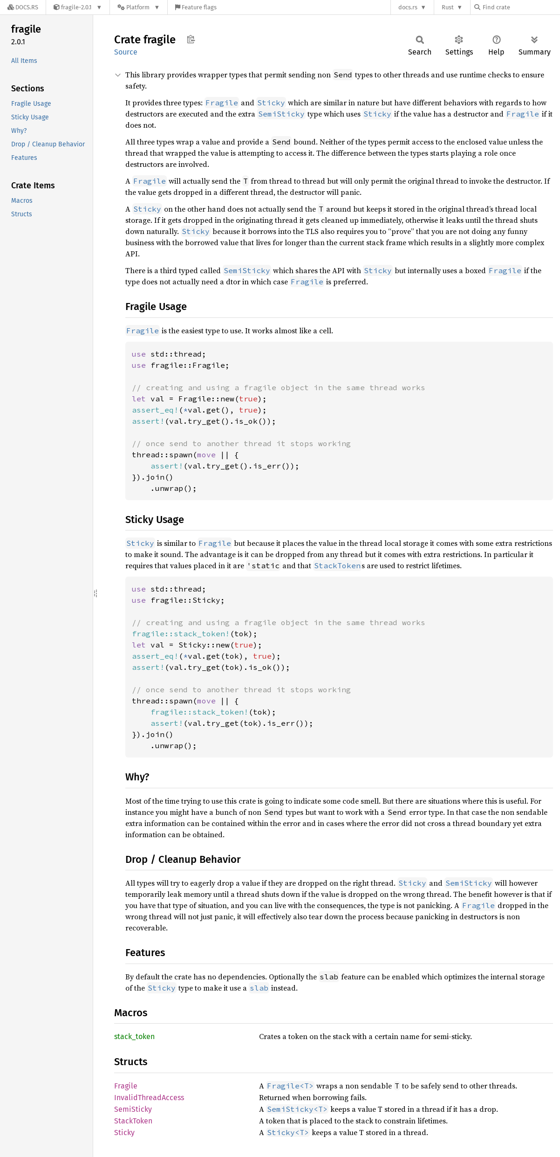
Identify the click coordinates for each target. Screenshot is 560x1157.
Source (125, 52)
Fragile (125, 1085)
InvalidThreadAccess (149, 1097)
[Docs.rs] (23, 7)
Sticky (124, 1132)
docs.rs (407, 7)
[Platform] (138, 7)
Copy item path (190, 39)
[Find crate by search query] (521, 7)
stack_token (134, 1036)
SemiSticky (133, 1109)
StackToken (133, 1120)
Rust (448, 7)
